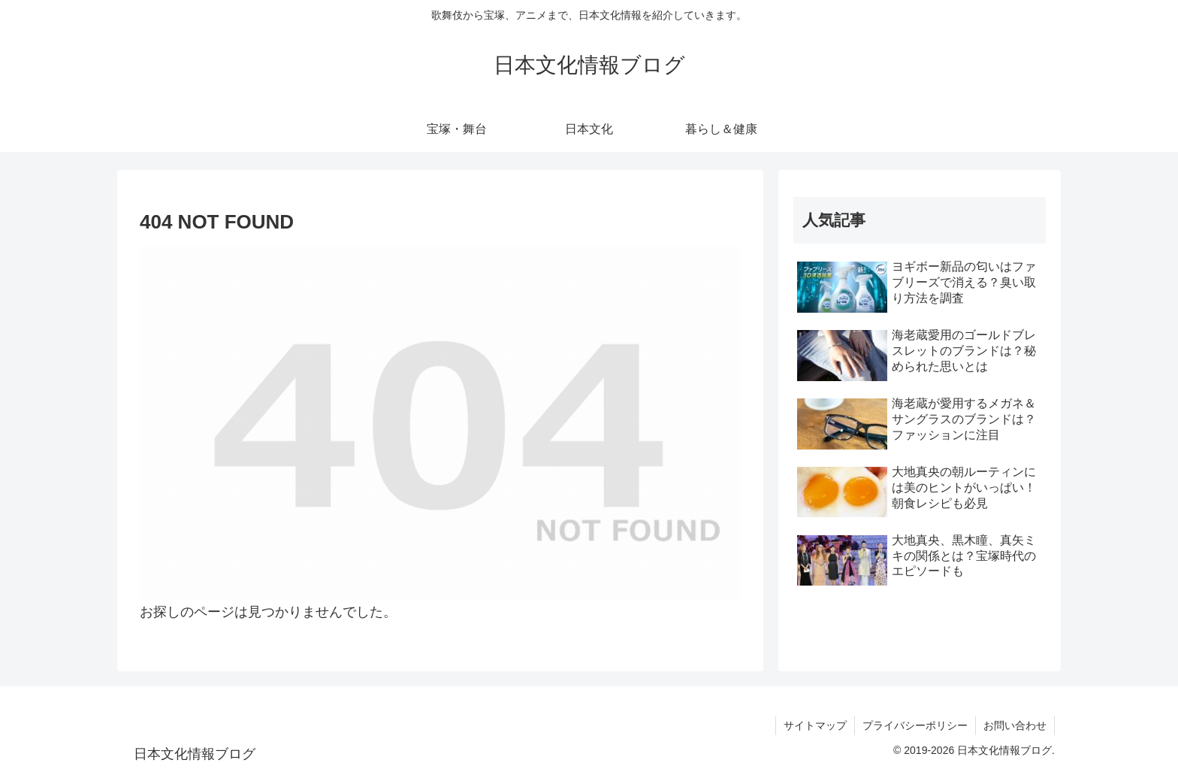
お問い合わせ (1015, 725)
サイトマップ (815, 725)
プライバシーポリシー (915, 725)
